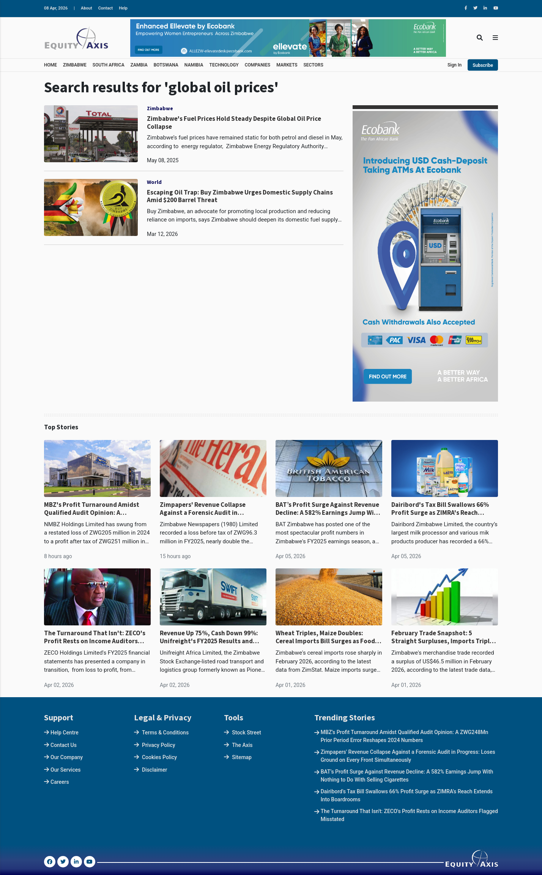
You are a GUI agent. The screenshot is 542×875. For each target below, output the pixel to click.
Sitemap (242, 757)
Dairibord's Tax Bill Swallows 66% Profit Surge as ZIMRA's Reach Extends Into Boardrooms (440, 508)
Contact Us (63, 745)
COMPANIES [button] (257, 65)
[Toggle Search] (480, 37)
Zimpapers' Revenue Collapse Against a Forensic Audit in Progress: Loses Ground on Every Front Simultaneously (207, 508)
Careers (59, 782)
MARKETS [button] (286, 65)
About (86, 8)
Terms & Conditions (165, 732)
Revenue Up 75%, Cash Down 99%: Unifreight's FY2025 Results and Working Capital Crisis (209, 637)
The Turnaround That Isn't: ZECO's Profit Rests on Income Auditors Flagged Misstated (94, 637)
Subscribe (483, 65)
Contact (105, 8)
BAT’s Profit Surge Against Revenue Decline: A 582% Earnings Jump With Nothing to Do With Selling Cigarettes (328, 508)
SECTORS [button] (313, 65)
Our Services (65, 770)
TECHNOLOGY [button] (224, 65)
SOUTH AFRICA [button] (108, 65)
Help (123, 8)
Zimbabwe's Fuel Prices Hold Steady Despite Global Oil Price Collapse (234, 122)
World (154, 182)
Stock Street (246, 732)
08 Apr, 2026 (56, 8)
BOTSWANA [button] (166, 65)
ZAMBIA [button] (139, 65)
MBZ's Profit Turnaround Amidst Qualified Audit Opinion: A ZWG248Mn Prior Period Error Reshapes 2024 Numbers (91, 508)
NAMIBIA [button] (193, 65)
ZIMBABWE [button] (75, 65)
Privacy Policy (158, 745)
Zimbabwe (160, 108)
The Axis (242, 745)
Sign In (454, 65)
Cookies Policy (159, 757)
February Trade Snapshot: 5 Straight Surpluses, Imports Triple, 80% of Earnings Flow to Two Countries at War (443, 637)
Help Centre (64, 732)
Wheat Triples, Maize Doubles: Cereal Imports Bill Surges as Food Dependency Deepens (325, 637)
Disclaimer (154, 770)
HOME (50, 65)
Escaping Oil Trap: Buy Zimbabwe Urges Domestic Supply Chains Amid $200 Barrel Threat (240, 196)
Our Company (66, 757)
